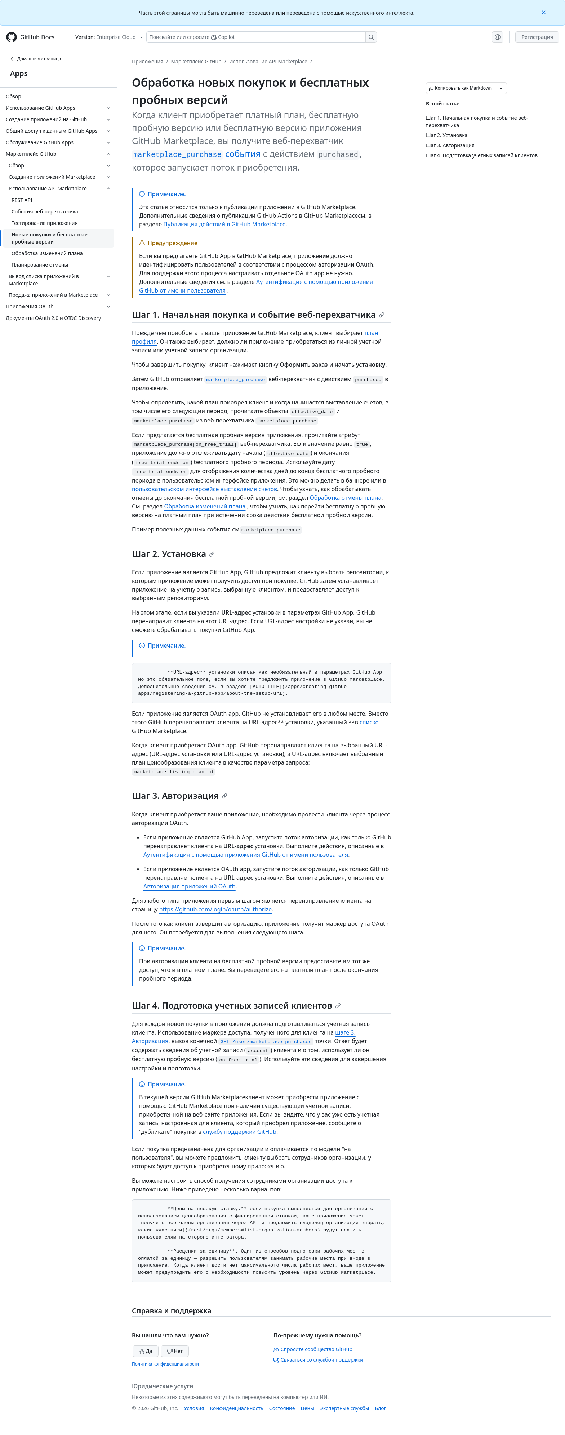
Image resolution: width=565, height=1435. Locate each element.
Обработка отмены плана (346, 498)
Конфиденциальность (236, 1408)
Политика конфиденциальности (165, 1364)
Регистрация (537, 36)
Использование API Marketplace (268, 61)
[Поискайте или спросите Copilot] (261, 37)
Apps (18, 73)
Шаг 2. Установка (173, 554)
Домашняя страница (35, 59)
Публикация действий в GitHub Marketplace (224, 224)
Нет (175, 1351)
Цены (307, 1408)
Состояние (282, 1408)
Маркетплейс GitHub (196, 61)
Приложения (147, 61)
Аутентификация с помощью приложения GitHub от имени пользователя (245, 855)
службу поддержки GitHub (239, 1132)
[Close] (544, 12)
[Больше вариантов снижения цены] (501, 88)
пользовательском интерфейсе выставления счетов (204, 489)
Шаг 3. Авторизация (179, 795)
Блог (380, 1408)
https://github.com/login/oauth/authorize (215, 909)
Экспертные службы (344, 1408)
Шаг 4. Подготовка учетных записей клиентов (236, 1005)
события (196, 153)
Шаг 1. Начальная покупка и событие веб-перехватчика (258, 314)
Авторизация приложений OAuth (189, 886)
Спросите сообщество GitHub (312, 1349)
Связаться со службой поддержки (318, 1359)
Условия (194, 1408)
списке (369, 722)
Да (145, 1351)
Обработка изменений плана (205, 506)
